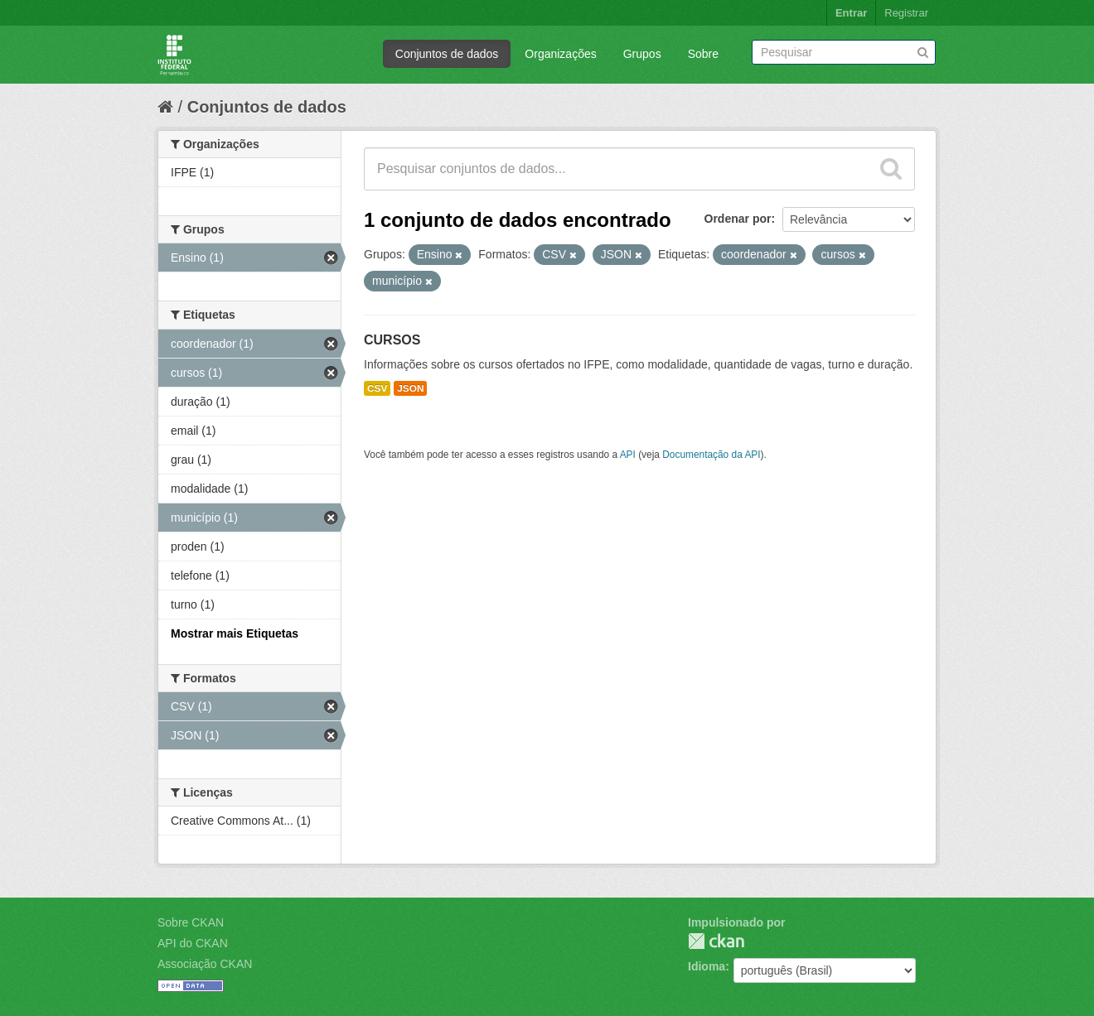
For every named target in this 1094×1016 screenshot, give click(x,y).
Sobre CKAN (190, 922)
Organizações (560, 53)
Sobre (703, 53)
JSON (410, 388)
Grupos (642, 53)
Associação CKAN (204, 963)
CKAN (716, 941)
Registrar (906, 13)
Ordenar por (738, 218)
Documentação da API (711, 454)
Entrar (851, 13)
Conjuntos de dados (447, 53)
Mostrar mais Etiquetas (234, 633)
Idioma (706, 966)
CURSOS (392, 340)
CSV (377, 388)
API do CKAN (192, 943)
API (628, 454)
